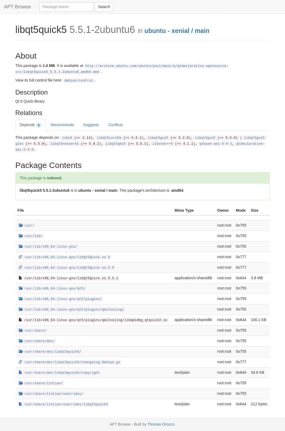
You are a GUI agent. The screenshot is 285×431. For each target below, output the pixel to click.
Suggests (91, 125)
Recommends (62, 125)
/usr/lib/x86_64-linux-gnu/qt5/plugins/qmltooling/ (72, 310)
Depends (31, 125)
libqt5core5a (109, 138)
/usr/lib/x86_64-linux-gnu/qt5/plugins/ (60, 299)
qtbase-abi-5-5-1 (215, 144)
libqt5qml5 (115, 144)
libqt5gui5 (158, 138)
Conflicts (115, 125)
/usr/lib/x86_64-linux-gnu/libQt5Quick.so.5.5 (66, 268)
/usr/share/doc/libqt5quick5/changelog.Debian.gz (69, 362)
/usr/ (26, 226)
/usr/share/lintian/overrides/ (51, 394)
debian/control (78, 81)
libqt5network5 (64, 144)
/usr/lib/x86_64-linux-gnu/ (48, 247)
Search (104, 7)
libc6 (67, 138)
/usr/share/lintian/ (41, 383)
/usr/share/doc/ (37, 341)
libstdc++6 (162, 144)
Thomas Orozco (161, 424)
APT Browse (17, 6)
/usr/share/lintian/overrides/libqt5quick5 (63, 404)
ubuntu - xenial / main (177, 30)
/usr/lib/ (31, 236)
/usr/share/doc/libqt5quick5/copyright (59, 373)
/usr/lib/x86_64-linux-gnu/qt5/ (52, 289)
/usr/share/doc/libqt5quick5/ (50, 352)
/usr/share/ (33, 331)
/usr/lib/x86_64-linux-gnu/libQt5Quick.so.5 (64, 257)
